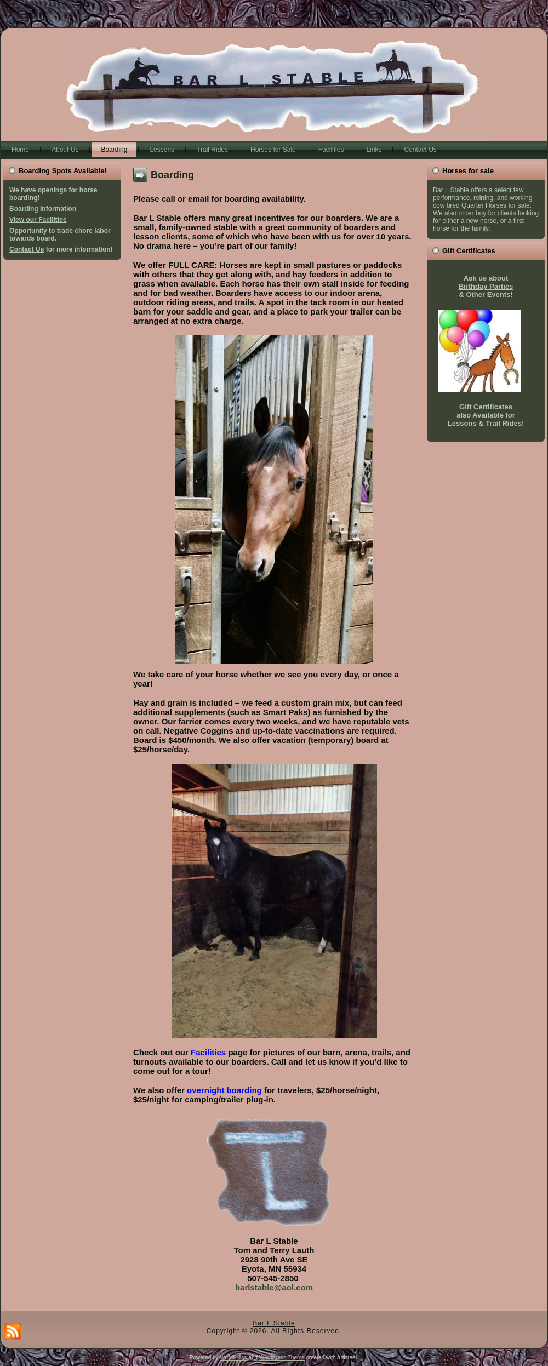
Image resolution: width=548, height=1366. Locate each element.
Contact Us (420, 149)
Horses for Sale (273, 149)
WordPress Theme (282, 1357)
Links (373, 149)
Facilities (331, 149)
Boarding (114, 149)
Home (20, 149)
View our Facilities (37, 220)
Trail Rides (212, 149)
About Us (65, 149)
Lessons (162, 149)
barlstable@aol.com (274, 1287)
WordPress (233, 1357)
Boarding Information (42, 209)
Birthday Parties (486, 286)
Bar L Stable (274, 1323)
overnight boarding (224, 1090)
